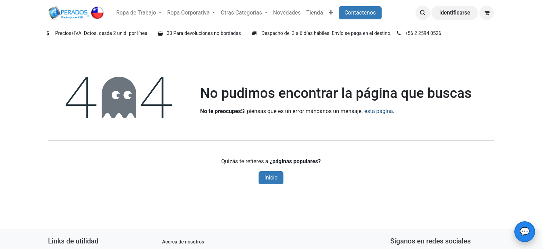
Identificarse (454, 12)
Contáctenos (360, 12)
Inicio (271, 177)
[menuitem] (138, 13)
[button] (422, 13)
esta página (378, 111)
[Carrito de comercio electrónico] (486, 13)
